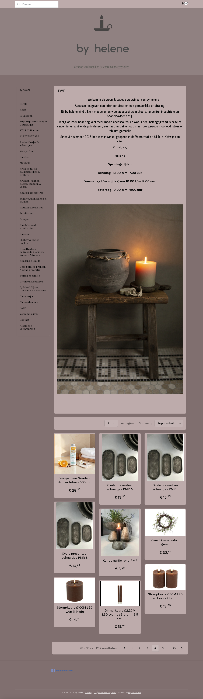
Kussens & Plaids (30, 261)
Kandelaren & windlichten (28, 227)
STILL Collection (29, 130)
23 (174, 648)
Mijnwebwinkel (134, 692)
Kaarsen (25, 234)
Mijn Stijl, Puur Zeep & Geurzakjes (33, 123)
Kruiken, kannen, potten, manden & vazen (30, 184)
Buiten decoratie (30, 275)
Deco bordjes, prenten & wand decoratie (33, 268)
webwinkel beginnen (107, 692)
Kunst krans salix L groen (165, 542)
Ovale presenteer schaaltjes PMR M (120, 487)
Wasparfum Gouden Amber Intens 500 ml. (74, 480)
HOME (23, 104)
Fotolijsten (26, 213)
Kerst (23, 110)
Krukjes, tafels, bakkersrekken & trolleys (30, 172)
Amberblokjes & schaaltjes (29, 144)
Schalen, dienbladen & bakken (33, 200)
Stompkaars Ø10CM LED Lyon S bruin (75, 609)
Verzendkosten (29, 314)
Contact (24, 320)
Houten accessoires (31, 207)
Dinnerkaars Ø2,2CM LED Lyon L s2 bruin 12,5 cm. (120, 614)
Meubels (25, 163)
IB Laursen (26, 115)
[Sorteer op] (169, 423)
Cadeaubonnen (29, 302)
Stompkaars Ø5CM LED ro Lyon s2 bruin (165, 596)
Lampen (24, 219)
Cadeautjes (26, 296)
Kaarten (24, 157)
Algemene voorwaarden (27, 327)
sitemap (88, 692)
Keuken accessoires (31, 192)
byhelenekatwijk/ (62, 670)
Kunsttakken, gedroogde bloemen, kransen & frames (32, 252)
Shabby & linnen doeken (29, 241)
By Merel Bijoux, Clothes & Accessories (33, 289)
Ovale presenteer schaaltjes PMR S (75, 556)
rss (95, 692)
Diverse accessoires (31, 281)
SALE (23, 308)
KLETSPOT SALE (29, 136)
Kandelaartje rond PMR (120, 560)
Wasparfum (27, 151)
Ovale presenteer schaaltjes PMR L (165, 487)
